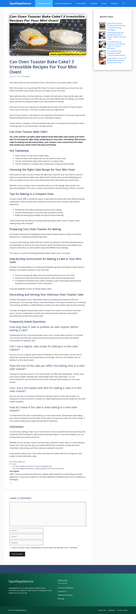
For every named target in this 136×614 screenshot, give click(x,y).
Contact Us (62, 591)
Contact (104, 3)
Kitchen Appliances (44, 3)
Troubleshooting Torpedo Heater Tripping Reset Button (116, 53)
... (11, 481)
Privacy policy (123, 610)
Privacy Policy (81, 3)
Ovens (14, 464)
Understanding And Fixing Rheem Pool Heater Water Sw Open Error (116, 35)
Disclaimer (114, 3)
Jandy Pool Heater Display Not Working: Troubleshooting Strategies (116, 26)
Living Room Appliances (63, 3)
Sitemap (61, 598)
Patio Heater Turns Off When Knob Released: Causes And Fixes (116, 60)
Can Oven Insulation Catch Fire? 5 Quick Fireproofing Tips (32, 466)
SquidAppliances (20, 3)
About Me (93, 3)
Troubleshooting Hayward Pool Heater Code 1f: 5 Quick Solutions (116, 44)
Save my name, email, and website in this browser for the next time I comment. (45, 547)
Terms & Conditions (66, 588)
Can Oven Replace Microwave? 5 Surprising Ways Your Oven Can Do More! (38, 468)
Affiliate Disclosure (65, 595)
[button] (123, 3)
